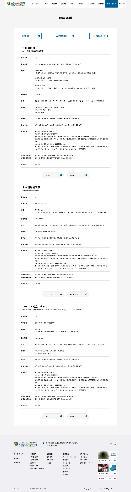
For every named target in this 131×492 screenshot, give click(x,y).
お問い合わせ (111, 4)
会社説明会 (66, 469)
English (122, 3)
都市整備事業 (34, 457)
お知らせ (82, 4)
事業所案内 (50, 460)
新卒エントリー (50, 175)
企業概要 (49, 457)
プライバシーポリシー (21, 489)
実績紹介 (73, 4)
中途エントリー (75, 175)
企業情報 (64, 4)
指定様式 (91, 4)
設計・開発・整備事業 (37, 469)
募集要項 (66, 466)
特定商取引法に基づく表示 (38, 489)
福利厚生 (66, 460)
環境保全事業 (34, 466)
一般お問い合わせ (85, 457)
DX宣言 (49, 463)
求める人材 (66, 463)
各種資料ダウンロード (86, 463)
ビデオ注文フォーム (86, 460)
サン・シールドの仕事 (70, 457)
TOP (46, 4)
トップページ (18, 454)
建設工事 (33, 463)
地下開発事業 (34, 460)
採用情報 (101, 4)
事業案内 (54, 4)
